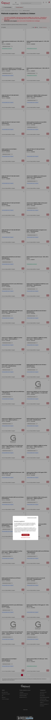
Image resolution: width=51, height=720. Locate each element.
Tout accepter (25, 534)
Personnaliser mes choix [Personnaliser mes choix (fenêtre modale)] (25, 537)
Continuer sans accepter (32, 517)
